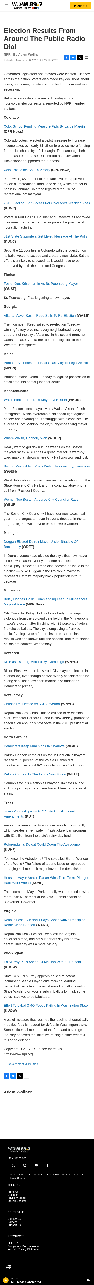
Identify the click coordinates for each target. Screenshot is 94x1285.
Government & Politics (23, 1064)
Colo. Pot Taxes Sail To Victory (27, 170)
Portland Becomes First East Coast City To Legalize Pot (46, 363)
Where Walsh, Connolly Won (25, 438)
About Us (13, 1191)
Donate (82, 5)
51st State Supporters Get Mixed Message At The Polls (45, 236)
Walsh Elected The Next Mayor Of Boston (35, 400)
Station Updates (17, 1201)
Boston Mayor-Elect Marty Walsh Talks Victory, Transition (47, 466)
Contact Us (14, 1219)
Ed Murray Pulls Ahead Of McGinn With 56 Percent (42, 962)
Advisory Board (17, 1198)
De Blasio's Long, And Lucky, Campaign (34, 662)
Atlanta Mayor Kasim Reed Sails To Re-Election (40, 315)
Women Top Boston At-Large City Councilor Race (41, 499)
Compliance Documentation (24, 1246)
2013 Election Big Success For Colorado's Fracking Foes (47, 203)
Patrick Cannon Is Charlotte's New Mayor (35, 774)
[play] (5, 1280)
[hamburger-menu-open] (6, 5)
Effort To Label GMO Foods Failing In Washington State (46, 1005)
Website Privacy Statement (23, 1249)
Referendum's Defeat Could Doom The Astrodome (42, 844)
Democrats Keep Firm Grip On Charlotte (34, 746)
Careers (12, 1222)
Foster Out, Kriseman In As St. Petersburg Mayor (41, 284)
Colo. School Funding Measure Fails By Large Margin (44, 126)
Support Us (14, 1225)
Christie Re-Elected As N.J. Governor (32, 704)
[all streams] (89, 1280)
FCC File (13, 1243)
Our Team (13, 1194)
